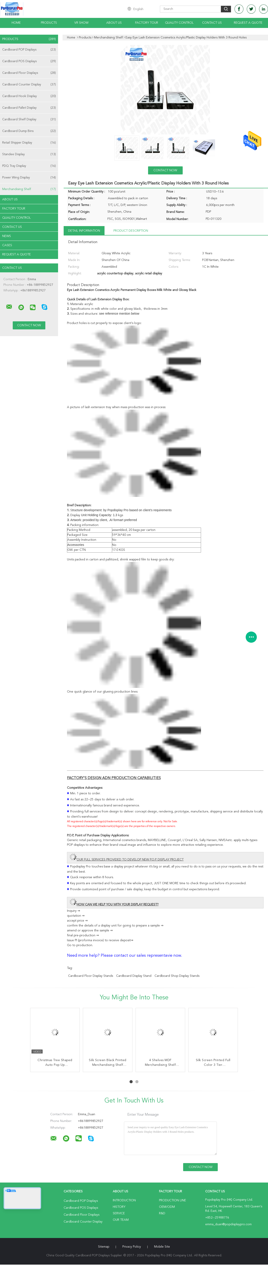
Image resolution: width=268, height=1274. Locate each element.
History (119, 1206)
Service (119, 1213)
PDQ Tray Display (29, 166)
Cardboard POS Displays (29, 61)
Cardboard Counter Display (29, 84)
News (6, 236)
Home (16, 22)
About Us (114, 22)
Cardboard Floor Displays (29, 73)
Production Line (172, 1200)
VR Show (81, 22)
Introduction (124, 1200)
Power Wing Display (29, 177)
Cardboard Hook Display (29, 96)
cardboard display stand (133, 975)
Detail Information (84, 230)
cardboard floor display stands (90, 975)
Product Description (130, 230)
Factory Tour (146, 22)
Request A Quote (248, 22)
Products (49, 22)
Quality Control (179, 22)
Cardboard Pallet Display (29, 108)
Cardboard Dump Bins (29, 131)
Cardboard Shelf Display (29, 119)
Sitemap (103, 1246)
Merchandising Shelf (29, 189)
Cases (7, 245)
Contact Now (165, 170)
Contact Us (212, 22)
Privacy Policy (131, 1246)
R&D (162, 1213)
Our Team (121, 1219)
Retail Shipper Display (29, 142)
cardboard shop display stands (177, 975)
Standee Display (29, 154)
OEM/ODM (167, 1206)
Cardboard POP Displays (29, 49)
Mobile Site (162, 1246)
